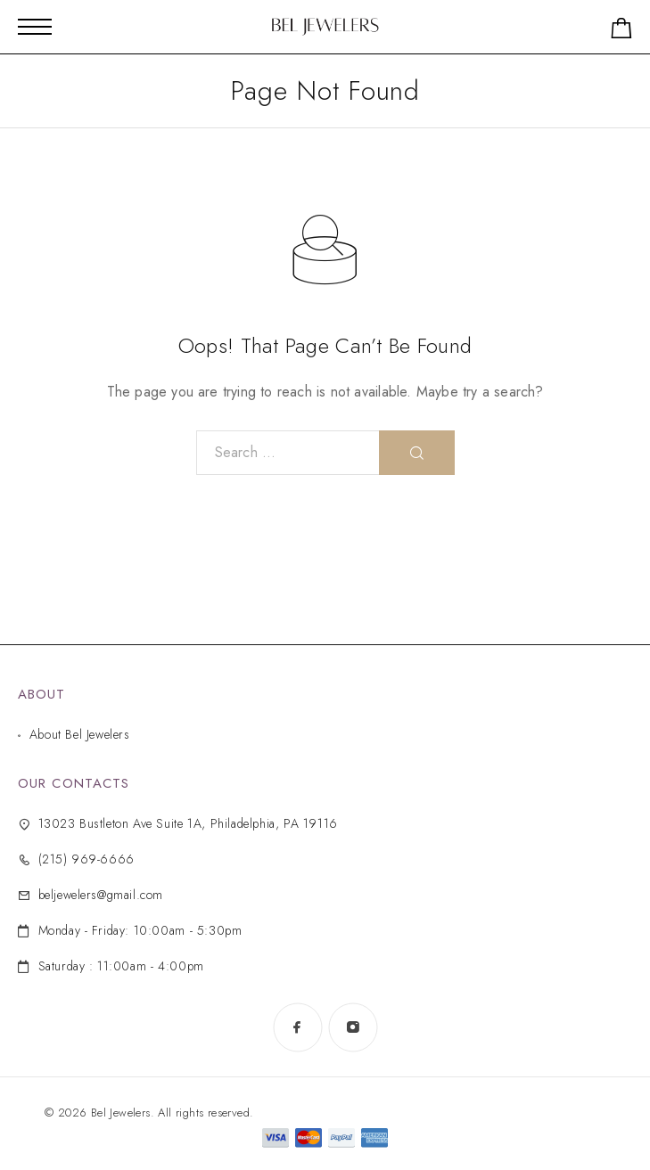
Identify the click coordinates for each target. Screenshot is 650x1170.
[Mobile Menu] (35, 26)
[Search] (417, 452)
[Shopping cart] (621, 31)
